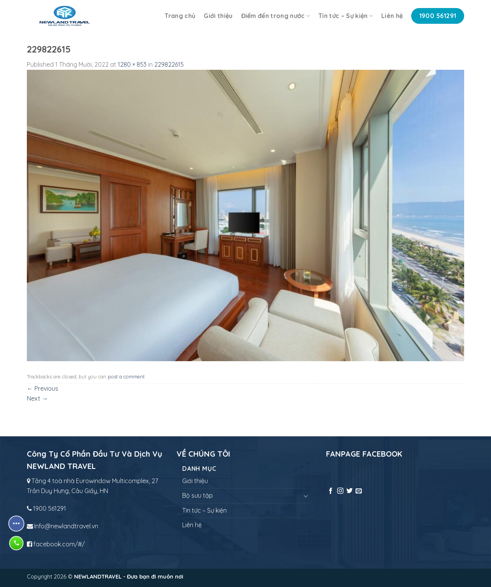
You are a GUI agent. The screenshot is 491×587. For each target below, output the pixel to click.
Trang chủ (180, 16)
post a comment (126, 376)
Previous (42, 388)
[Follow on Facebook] (331, 491)
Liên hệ (392, 16)
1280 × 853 (132, 64)
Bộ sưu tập (197, 495)
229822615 (169, 64)
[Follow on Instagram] (340, 491)
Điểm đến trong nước (275, 16)
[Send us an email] (359, 491)
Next (37, 398)
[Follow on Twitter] (349, 491)
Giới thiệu (218, 16)
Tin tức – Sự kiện (345, 16)
